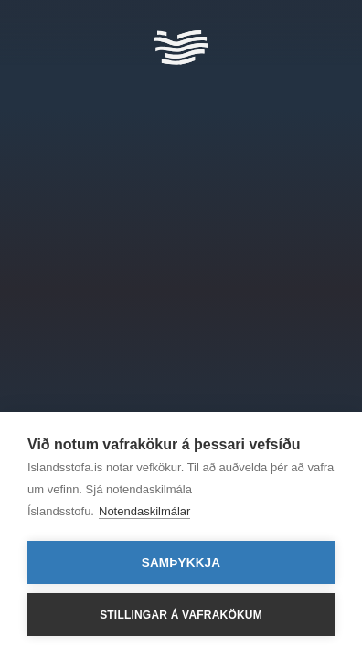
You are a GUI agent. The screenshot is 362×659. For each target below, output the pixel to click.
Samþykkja (181, 562)
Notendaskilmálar (144, 511)
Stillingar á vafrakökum (181, 615)
